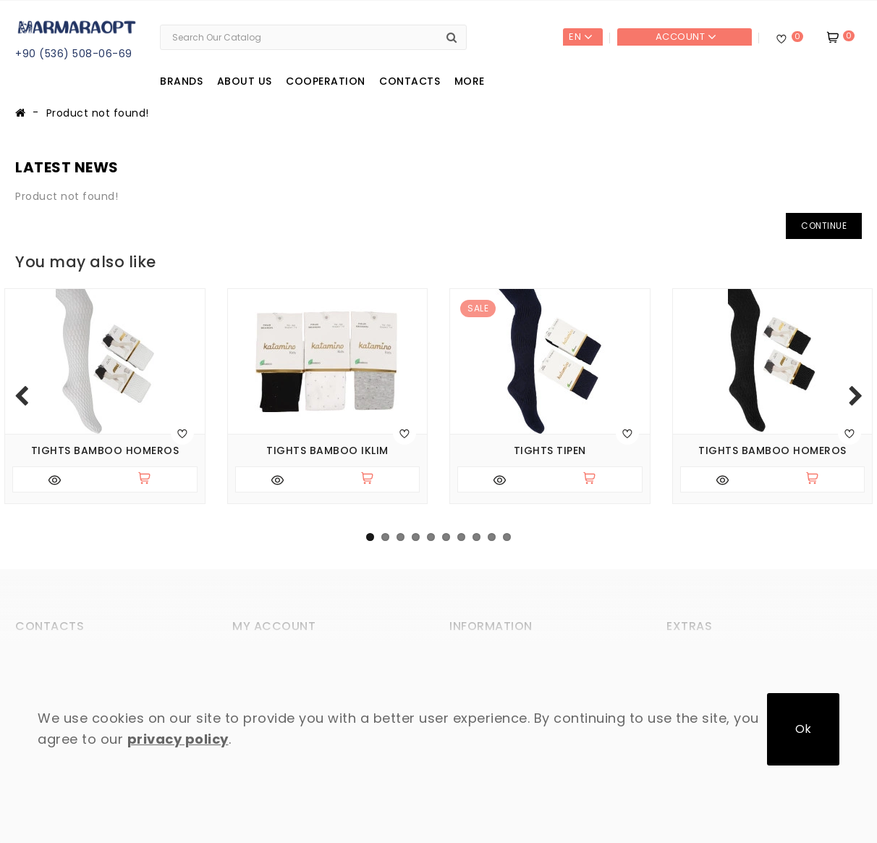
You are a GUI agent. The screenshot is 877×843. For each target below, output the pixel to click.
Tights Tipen (550, 450)
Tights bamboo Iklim (327, 450)
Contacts (409, 81)
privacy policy (178, 739)
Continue (824, 225)
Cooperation (325, 81)
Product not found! (97, 113)
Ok (803, 729)
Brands (181, 81)
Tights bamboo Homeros (105, 450)
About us (244, 81)
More (469, 81)
